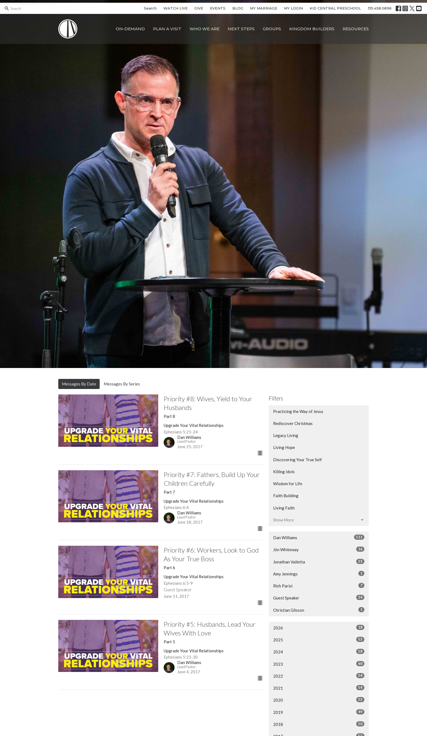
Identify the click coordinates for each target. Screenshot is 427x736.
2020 (318, 699)
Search (150, 8)
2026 (318, 627)
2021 (318, 687)
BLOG (237, 8)
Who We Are (204, 28)
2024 (318, 651)
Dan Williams (318, 537)
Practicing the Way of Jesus (298, 411)
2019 (318, 712)
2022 (318, 675)
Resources (356, 28)
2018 (318, 724)
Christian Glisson (318, 610)
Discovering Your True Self (297, 459)
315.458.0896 (380, 8)
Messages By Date (79, 383)
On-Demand (130, 28)
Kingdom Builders (311, 28)
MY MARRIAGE (263, 8)
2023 (318, 663)
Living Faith (284, 507)
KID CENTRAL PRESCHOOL (335, 8)
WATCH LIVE (175, 8)
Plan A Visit (167, 28)
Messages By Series (122, 383)
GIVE (198, 8)
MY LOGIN (293, 8)
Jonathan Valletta (318, 561)
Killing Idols (284, 471)
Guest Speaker (318, 597)
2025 (318, 639)
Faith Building (285, 495)
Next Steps (241, 28)
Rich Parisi (318, 585)
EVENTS (217, 8)
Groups (272, 28)
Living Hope (284, 447)
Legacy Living (285, 435)
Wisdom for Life (287, 483)
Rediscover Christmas (293, 423)
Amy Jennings (318, 573)
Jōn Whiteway (318, 549)
